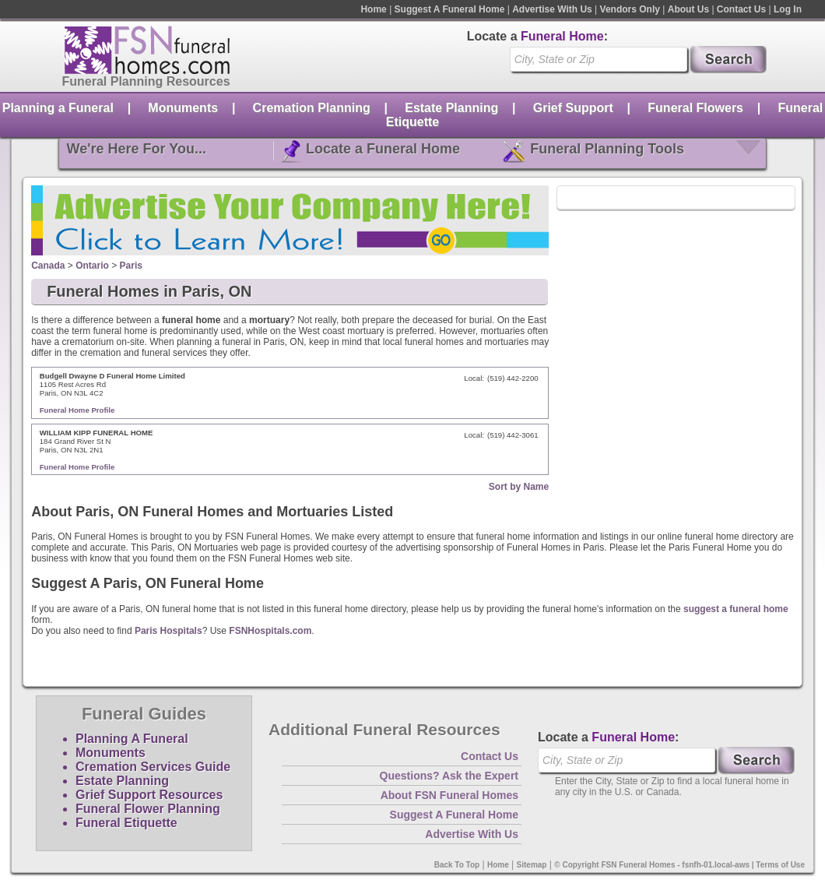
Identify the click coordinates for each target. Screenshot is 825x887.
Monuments (183, 107)
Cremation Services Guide (152, 766)
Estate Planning (451, 107)
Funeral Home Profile (77, 410)
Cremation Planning (311, 107)
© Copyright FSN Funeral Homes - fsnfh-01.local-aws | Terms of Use (679, 865)
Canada (48, 265)
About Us (688, 9)
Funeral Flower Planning (147, 808)
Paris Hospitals (168, 630)
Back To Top (457, 865)
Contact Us (741, 9)
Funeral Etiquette (126, 822)
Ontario (92, 265)
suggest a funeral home (735, 609)
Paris (131, 265)
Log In (788, 9)
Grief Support (573, 107)
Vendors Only (630, 9)
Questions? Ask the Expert (449, 775)
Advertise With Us (552, 9)
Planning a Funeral (58, 107)
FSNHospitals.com (270, 630)
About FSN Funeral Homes (449, 795)
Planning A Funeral (131, 738)
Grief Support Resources (149, 794)
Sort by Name (519, 486)
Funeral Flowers (695, 107)
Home (373, 9)
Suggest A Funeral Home (450, 9)
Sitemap (532, 865)
